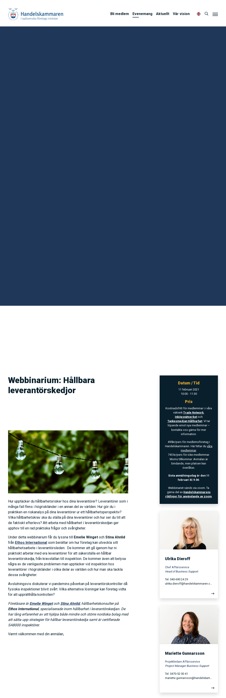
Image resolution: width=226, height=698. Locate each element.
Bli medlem (119, 14)
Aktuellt (162, 14)
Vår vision (181, 14)
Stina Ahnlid (70, 603)
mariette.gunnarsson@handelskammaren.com (189, 678)
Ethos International (31, 542)
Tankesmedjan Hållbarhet (184, 421)
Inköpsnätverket (186, 416)
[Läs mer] (189, 594)
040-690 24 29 (179, 579)
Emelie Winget (41, 603)
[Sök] (206, 14)
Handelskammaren (35, 14)
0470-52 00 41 (179, 673)
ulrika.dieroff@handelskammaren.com (189, 583)
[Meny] (215, 14)
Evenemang (142, 14)
